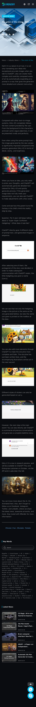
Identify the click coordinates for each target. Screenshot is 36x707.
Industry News (14, 60)
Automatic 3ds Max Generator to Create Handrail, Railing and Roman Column (25, 656)
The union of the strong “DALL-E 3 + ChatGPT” (27, 60)
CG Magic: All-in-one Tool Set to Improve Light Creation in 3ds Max (25, 615)
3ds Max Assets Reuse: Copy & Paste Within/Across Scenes (26, 625)
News (4, 60)
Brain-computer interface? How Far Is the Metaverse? (25, 635)
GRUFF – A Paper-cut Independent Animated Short (25, 645)
